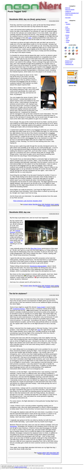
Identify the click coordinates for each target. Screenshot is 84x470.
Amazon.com (68, 62)
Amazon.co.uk (69, 60)
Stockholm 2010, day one (19, 212)
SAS (29, 38)
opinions (67, 28)
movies (68, 40)
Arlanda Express (15, 231)
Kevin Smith (41, 307)
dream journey (69, 14)
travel (52, 204)
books (67, 36)
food (67, 38)
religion (68, 32)
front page (68, 17)
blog (66, 22)
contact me (68, 11)
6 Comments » (55, 454)
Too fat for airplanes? (18, 293)
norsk (66, 27)
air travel (25, 204)
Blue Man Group (37, 204)
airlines (30, 204)
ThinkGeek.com (69, 64)
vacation (68, 24)
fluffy (48, 452)
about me (67, 7)
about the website (69, 9)
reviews (67, 35)
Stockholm (47, 204)
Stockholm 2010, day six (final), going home (27, 19)
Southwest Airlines (19, 309)
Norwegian (13, 426)
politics (68, 30)
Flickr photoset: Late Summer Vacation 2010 (27, 201)
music (67, 42)
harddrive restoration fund (72, 13)
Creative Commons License (20, 466)
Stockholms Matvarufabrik (38, 266)
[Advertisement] (72, 119)
